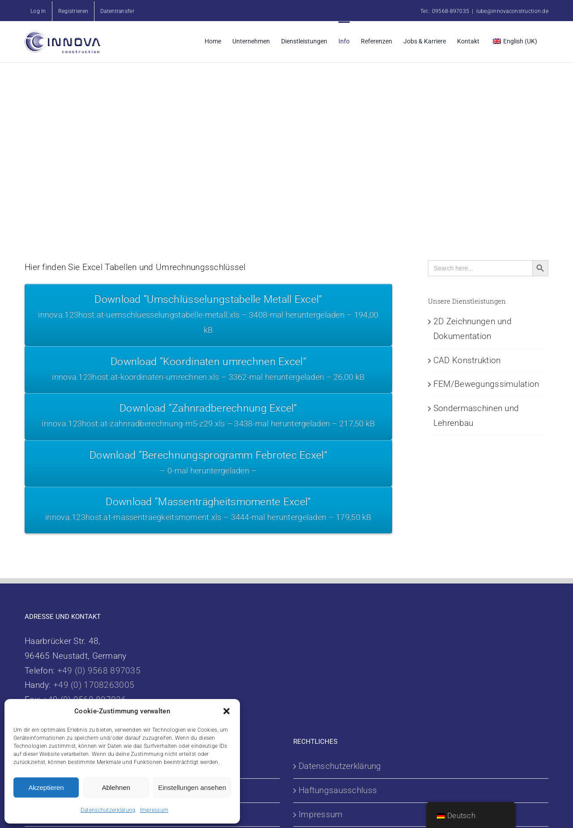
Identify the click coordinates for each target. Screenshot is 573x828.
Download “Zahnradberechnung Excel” (208, 416)
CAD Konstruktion (467, 360)
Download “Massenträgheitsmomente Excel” (208, 510)
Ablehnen (116, 787)
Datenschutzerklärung (108, 810)
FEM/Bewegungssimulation (486, 384)
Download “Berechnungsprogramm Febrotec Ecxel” (208, 463)
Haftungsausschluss (338, 790)
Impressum (154, 810)
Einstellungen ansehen (192, 787)
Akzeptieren (46, 787)
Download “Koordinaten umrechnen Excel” (208, 370)
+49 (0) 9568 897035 (99, 670)
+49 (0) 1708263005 (93, 685)
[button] (226, 711)
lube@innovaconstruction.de (512, 11)
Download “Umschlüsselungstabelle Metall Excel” (208, 315)
